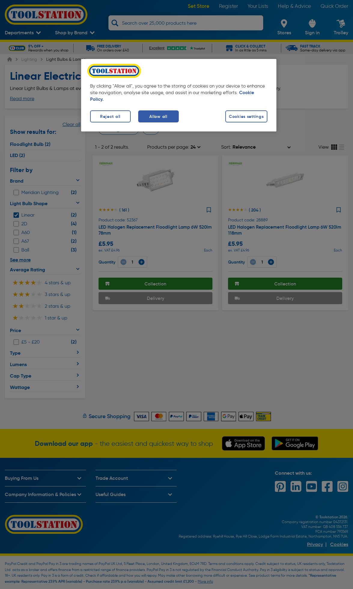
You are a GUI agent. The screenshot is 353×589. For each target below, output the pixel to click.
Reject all (110, 116)
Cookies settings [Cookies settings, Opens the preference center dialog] (246, 116)
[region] (178, 95)
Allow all (158, 116)
